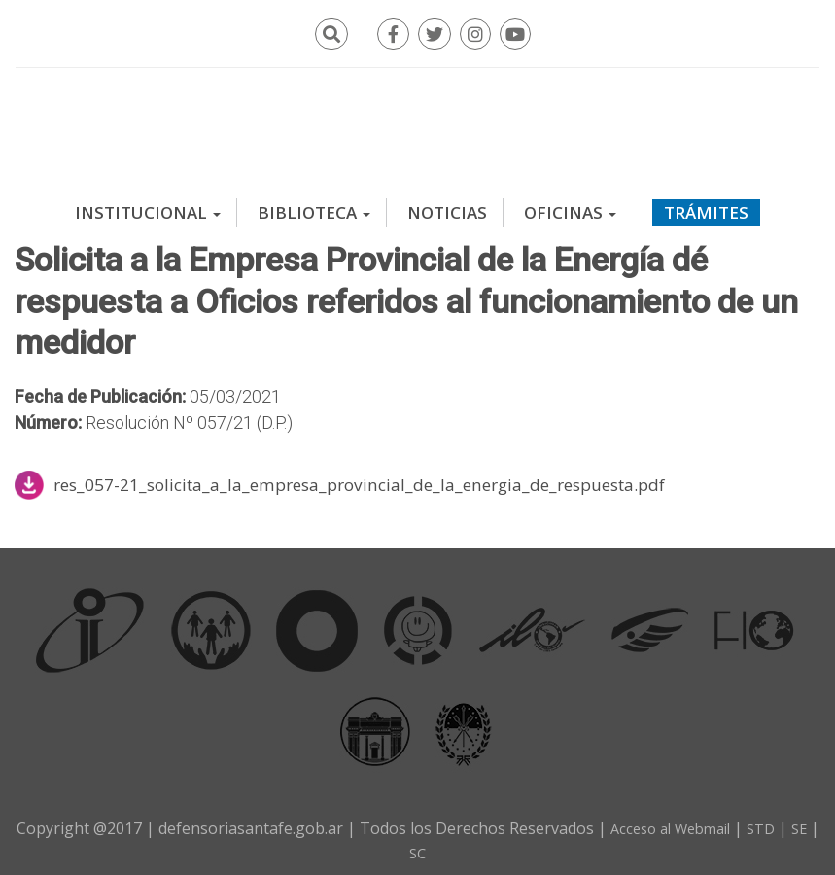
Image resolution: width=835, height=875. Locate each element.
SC (435, 843)
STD (783, 819)
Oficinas (570, 203)
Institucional (148, 203)
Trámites (706, 203)
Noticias (447, 203)
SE (400, 843)
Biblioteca (314, 203)
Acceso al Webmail (684, 819)
